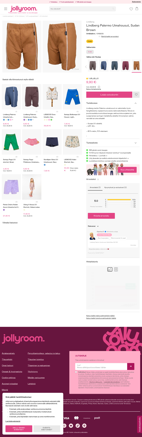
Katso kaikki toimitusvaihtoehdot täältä (101, 318)
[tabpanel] (21, 47)
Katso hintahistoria (93, 89)
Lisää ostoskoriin (109, 94)
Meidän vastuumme (36, 377)
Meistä (5, 390)
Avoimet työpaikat (10, 383)
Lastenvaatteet (8, 16)
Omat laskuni (7, 365)
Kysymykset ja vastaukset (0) (115, 187)
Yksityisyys (33, 371)
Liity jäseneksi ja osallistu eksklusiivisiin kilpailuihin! (108, 158)
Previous (86, 66)
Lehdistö (32, 383)
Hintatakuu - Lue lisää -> (98, 155)
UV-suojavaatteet (32, 16)
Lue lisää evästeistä (12, 421)
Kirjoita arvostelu (101, 215)
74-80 (90, 52)
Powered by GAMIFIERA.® (96, 253)
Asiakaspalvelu (136, 2)
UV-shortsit (43, 16)
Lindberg (90, 22)
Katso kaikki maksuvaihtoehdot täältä (100, 316)
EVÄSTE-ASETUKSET (46, 429)
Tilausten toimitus (36, 359)
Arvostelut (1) (95, 187)
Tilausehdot (7, 359)
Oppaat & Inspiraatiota (12, 371)
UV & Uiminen (19, 16)
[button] (5, 9)
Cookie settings (9, 377)
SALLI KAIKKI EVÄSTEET (19, 429)
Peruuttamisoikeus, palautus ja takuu (44, 353)
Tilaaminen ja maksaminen (39, 365)
